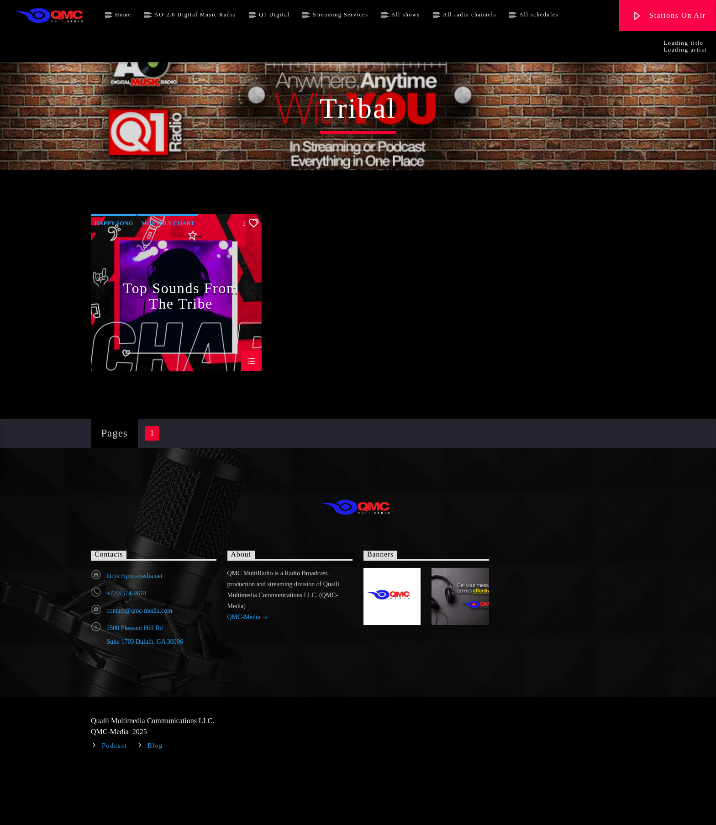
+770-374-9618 (126, 649)
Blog (155, 802)
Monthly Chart (168, 279)
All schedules (538, 14)
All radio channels (469, 14)
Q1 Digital (274, 14)
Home (123, 14)
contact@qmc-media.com (139, 667)
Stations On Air (669, 16)
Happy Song (114, 279)
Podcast (114, 802)
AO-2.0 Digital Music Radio (195, 14)
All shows (405, 14)
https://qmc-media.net (134, 632)
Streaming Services (341, 14)
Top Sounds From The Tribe (181, 352)
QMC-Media (247, 674)
